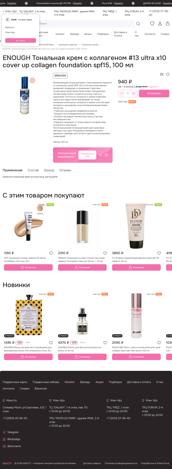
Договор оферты (92, 463)
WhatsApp (11, 439)
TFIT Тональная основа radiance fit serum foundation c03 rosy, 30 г (25, 262)
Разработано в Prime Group (155, 463)
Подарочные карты (15, 382)
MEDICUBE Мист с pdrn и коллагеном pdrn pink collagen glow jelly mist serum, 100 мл (136, 351)
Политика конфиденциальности (121, 463)
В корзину (154, 93)
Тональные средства (68, 44)
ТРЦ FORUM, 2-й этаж (149, 409)
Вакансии (41, 388)
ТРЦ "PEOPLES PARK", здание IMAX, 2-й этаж (71, 420)
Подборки (103, 34)
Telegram (11, 432)
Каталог (60, 34)
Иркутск (9, 27)
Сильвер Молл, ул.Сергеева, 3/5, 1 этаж (22, 409)
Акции (88, 34)
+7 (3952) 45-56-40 (12, 418)
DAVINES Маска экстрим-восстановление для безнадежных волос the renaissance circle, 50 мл (27, 351)
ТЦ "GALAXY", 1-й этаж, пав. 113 (65, 407)
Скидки (165, 34)
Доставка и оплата (139, 382)
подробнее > (153, 87)
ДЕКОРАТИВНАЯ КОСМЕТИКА (40, 44)
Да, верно (20, 40)
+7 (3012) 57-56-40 (159, 13)
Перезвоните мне (87, 155)
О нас (159, 382)
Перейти (23, 3)
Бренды (74, 34)
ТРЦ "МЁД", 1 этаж (115, 407)
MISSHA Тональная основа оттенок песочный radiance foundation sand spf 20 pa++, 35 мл (81, 262)
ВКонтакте (12, 446)
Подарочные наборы (46, 382)
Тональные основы (90, 44)
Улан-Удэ (10, 32)
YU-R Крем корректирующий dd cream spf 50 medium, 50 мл (135, 262)
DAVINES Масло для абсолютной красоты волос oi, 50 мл (79, 351)
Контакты (150, 34)
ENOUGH (60, 75)
